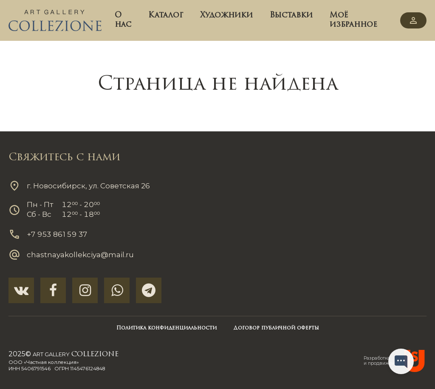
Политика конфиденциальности (166, 328)
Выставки (291, 15)
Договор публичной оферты (276, 328)
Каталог (165, 15)
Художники (226, 15)
